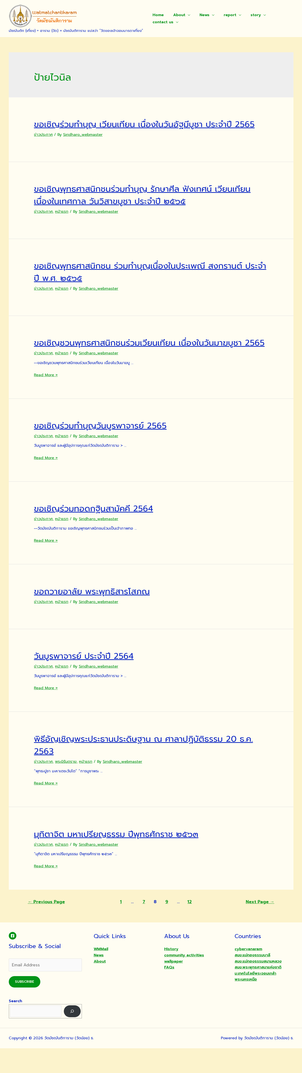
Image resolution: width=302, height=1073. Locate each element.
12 (189, 926)
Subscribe (24, 1006)
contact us (162, 22)
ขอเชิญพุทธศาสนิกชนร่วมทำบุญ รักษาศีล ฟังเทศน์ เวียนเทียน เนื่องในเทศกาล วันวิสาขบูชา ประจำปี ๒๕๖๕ (149, 207)
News (200, 15)
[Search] (72, 1036)
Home (157, 15)
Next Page (260, 926)
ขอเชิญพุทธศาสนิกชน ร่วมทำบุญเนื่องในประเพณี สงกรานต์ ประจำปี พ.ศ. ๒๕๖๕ (133, 284)
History (171, 974)
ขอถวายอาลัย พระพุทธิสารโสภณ (100, 615)
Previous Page (46, 926)
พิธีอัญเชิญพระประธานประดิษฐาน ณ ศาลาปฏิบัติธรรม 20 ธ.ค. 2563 (151, 769)
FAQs (169, 992)
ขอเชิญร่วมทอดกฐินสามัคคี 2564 (103, 533)
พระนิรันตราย (66, 786)
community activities (184, 980)
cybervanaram (248, 974)
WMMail (101, 974)
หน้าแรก (61, 224)
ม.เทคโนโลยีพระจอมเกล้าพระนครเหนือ (255, 1001)
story (247, 15)
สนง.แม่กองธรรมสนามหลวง (258, 986)
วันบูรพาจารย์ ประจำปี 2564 (91, 680)
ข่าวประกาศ (43, 147)
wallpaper (173, 986)
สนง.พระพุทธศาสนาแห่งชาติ (258, 992)
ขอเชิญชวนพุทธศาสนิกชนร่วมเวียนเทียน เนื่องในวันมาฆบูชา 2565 (138, 360)
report (223, 15)
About (176, 15)
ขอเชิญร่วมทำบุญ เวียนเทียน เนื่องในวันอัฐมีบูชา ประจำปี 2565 (149, 130)
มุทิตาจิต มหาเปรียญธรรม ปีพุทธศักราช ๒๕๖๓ (129, 858)
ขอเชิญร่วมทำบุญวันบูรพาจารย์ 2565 (110, 450)
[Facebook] (12, 960)
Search (15, 1026)
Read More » (46, 400)
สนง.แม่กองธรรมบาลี (252, 980)
